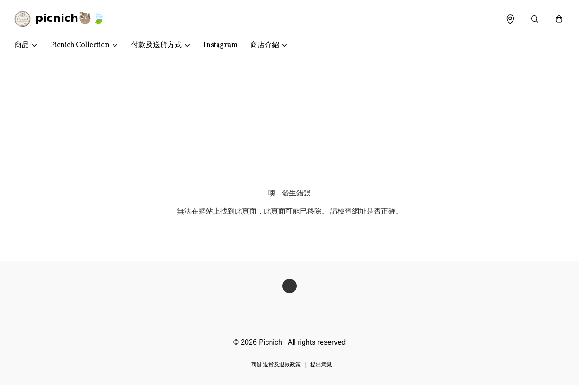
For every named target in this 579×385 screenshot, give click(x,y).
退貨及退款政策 (282, 365)
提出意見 (321, 365)
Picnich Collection (80, 45)
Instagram (220, 45)
